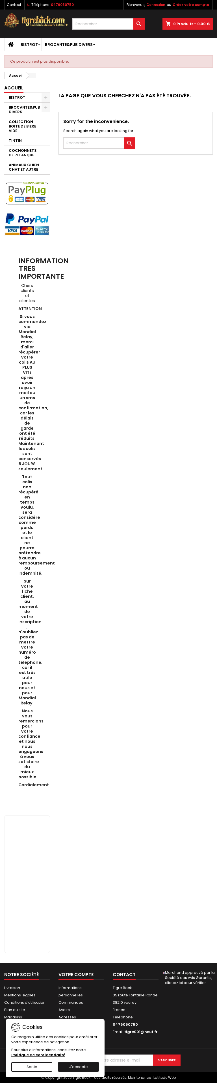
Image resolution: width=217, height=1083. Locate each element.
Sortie (32, 1066)
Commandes (70, 1002)
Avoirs (64, 1009)
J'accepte (78, 1066)
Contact (14, 4)
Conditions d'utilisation (24, 1002)
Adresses (67, 1017)
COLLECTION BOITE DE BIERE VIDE (22, 126)
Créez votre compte (191, 4)
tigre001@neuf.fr (141, 1031)
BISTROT (29, 44)
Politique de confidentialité (38, 1055)
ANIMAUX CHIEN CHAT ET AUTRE (24, 167)
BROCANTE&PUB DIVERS (69, 44)
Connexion (155, 4)
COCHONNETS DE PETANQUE (23, 153)
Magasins (13, 1017)
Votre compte (76, 974)
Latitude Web (164, 1077)
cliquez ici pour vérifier (185, 982)
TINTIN (15, 140)
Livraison (12, 987)
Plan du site (14, 1009)
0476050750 (62, 4)
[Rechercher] (108, 24)
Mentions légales (20, 995)
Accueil (13, 88)
